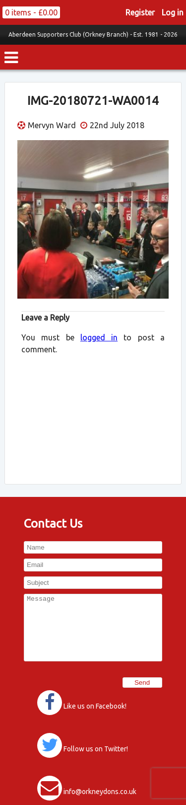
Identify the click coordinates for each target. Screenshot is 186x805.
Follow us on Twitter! (95, 749)
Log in (173, 12)
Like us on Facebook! (94, 706)
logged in (99, 337)
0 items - (31, 12)
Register (140, 12)
